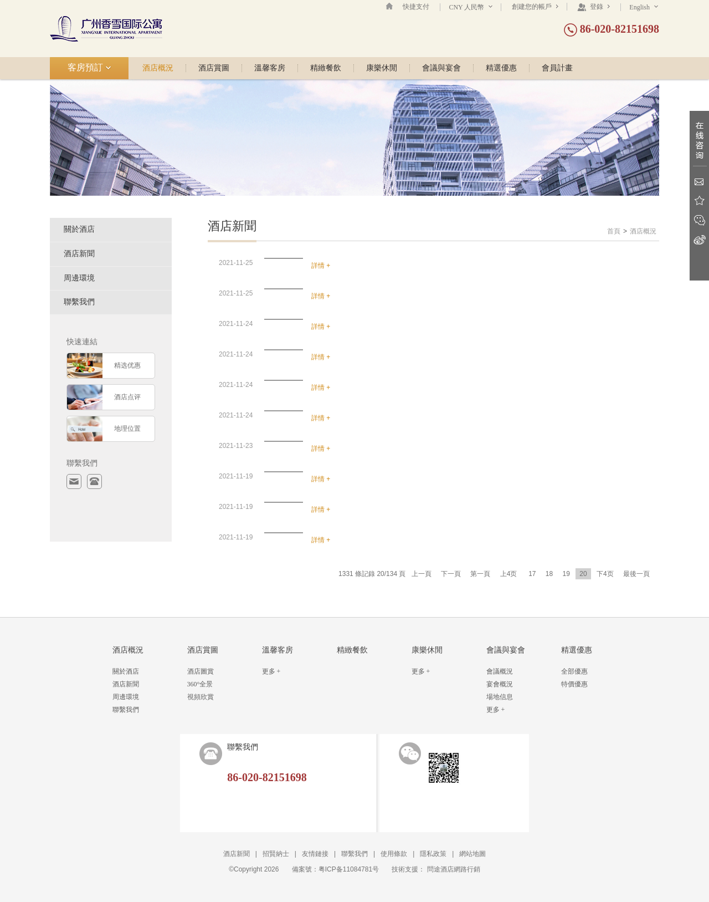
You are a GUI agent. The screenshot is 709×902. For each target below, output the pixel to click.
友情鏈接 (315, 854)
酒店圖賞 (200, 671)
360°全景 (200, 684)
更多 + (271, 671)
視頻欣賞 (200, 697)
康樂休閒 (381, 68)
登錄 (593, 7)
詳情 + (320, 265)
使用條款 (394, 854)
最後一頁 (636, 574)
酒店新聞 (79, 253)
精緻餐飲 (325, 68)
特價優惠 (574, 684)
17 (532, 574)
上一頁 (421, 574)
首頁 (613, 231)
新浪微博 (699, 239)
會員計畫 (557, 68)
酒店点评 (127, 397)
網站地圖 (472, 854)
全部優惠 (574, 671)
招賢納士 (276, 854)
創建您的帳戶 (535, 7)
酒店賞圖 (213, 68)
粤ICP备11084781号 (348, 869)
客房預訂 (89, 67)
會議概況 (499, 671)
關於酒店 (79, 229)
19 (566, 574)
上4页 (508, 574)
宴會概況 (499, 684)
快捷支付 (416, 7)
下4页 (605, 574)
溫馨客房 (269, 68)
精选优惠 (127, 365)
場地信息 (499, 697)
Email (699, 181)
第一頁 (480, 574)
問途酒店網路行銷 (453, 869)
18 (549, 574)
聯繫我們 (79, 302)
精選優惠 (501, 68)
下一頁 (451, 574)
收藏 (699, 201)
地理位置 (127, 428)
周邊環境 (79, 278)
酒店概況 (157, 68)
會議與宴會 (441, 68)
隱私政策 (433, 854)
